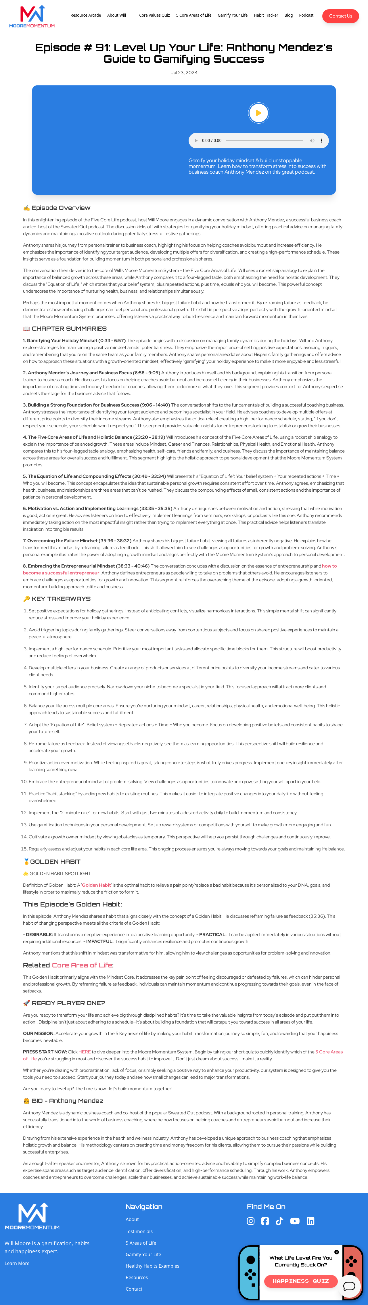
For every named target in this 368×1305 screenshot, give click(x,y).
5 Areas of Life (141, 1243)
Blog (289, 15)
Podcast (306, 15)
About (132, 1219)
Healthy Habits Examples (152, 1266)
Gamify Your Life (233, 15)
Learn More (17, 1263)
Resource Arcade (86, 15)
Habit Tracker (266, 15)
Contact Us (340, 16)
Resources (137, 1277)
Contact (134, 1289)
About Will (116, 15)
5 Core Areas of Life (194, 15)
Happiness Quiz (301, 1281)
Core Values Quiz (154, 15)
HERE (84, 1052)
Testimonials (139, 1231)
